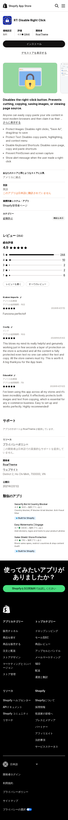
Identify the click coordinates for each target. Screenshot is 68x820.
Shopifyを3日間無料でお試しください (34, 588)
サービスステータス (46, 746)
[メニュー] (63, 6)
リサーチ (8, 720)
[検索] (57, 6)
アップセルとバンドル (48, 650)
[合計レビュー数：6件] (64, 275)
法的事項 (40, 739)
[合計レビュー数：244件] (62, 254)
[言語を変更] (23, 764)
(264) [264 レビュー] (27, 34)
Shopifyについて (45, 700)
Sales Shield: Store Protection (30, 537)
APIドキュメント (12, 707)
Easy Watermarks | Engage (29, 524)
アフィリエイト (44, 733)
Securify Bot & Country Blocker (31, 504)
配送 (37, 670)
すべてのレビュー (37, 284)
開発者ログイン (12, 774)
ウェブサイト (10, 469)
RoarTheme (42, 34)
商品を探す (9, 637)
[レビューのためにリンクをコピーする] (20, 297)
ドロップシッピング (46, 630)
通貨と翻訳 (41, 677)
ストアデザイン (12, 657)
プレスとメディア (45, 720)
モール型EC (42, 637)
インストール (34, 43)
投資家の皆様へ (44, 713)
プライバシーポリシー (15, 444)
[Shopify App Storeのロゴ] (17, 5)
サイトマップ (10, 800)
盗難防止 (8, 218)
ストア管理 (9, 674)
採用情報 (40, 707)
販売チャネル (10, 630)
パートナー (41, 726)
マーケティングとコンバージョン (17, 665)
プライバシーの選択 (14, 809)
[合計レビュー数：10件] (63, 259)
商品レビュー (42, 644)
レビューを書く (13, 284)
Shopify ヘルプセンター (17, 700)
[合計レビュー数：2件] (64, 265)
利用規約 (8, 783)
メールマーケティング (48, 657)
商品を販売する (12, 644)
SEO (37, 663)
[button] (34, 511)
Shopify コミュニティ (15, 713)
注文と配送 (9, 650)
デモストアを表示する (34, 52)
